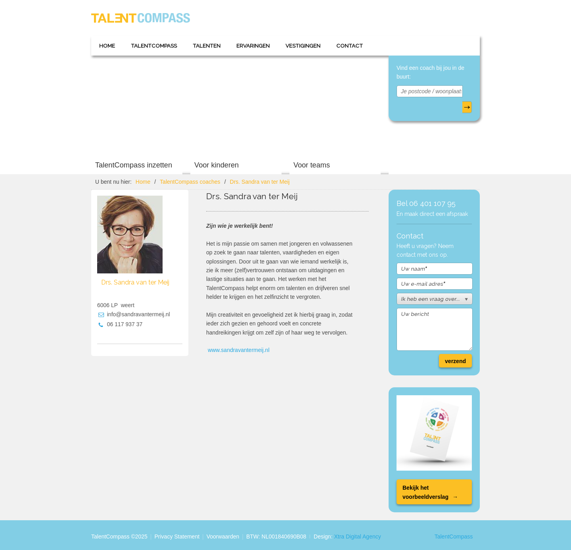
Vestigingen (303, 45)
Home (107, 45)
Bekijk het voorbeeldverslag (425, 492)
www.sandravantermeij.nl (239, 350)
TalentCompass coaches (190, 182)
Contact (349, 45)
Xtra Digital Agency (357, 536)
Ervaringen (253, 45)
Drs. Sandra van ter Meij (260, 182)
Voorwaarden (223, 536)
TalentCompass (154, 45)
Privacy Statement (176, 536)
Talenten (206, 45)
